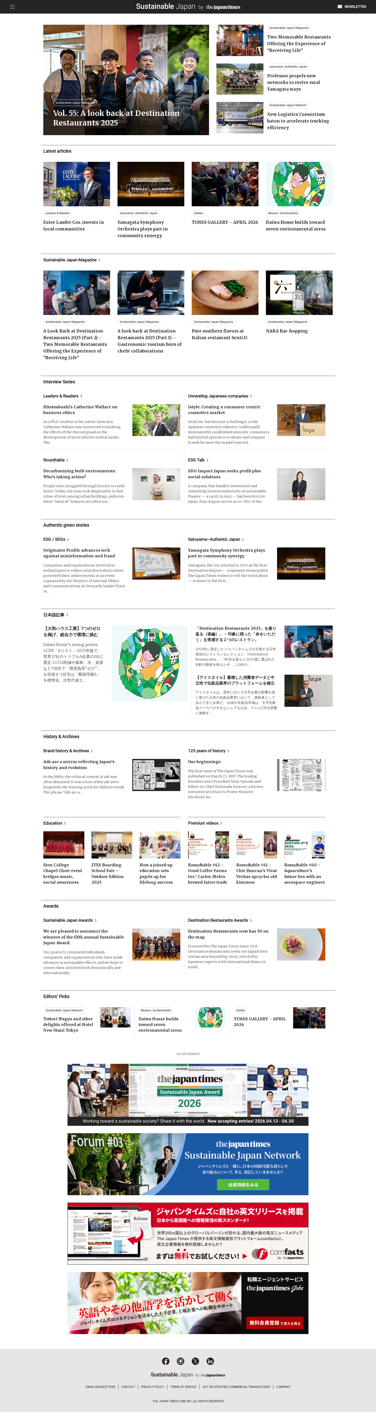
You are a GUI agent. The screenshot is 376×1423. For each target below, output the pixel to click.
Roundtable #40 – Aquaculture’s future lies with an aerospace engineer (303, 881)
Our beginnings (204, 766)
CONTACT (128, 1398)
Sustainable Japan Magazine (71, 262)
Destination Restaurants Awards (220, 931)
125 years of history (207, 755)
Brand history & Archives (67, 755)
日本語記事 (54, 618)
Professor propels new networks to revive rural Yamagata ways (295, 86)
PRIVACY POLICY (152, 1398)
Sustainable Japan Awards (69, 931)
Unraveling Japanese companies (220, 398)
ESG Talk (196, 462)
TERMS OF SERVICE (183, 1398)
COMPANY (283, 1398)
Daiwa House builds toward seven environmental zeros (161, 1036)
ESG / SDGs (54, 542)
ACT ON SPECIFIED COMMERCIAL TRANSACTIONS (236, 1398)
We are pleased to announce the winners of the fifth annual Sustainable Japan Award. (76, 948)
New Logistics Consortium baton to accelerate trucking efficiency (299, 125)
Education (53, 827)
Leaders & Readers (61, 398)
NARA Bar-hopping (288, 333)
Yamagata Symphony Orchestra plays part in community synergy (144, 231)
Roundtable (54, 462)
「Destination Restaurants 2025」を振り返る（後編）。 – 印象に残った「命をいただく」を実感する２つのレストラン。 (236, 637)
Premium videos (204, 827)
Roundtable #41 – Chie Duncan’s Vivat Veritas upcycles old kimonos (254, 881)
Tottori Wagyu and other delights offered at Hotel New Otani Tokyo (69, 1036)
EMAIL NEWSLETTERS (100, 1398)
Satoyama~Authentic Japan (216, 542)
